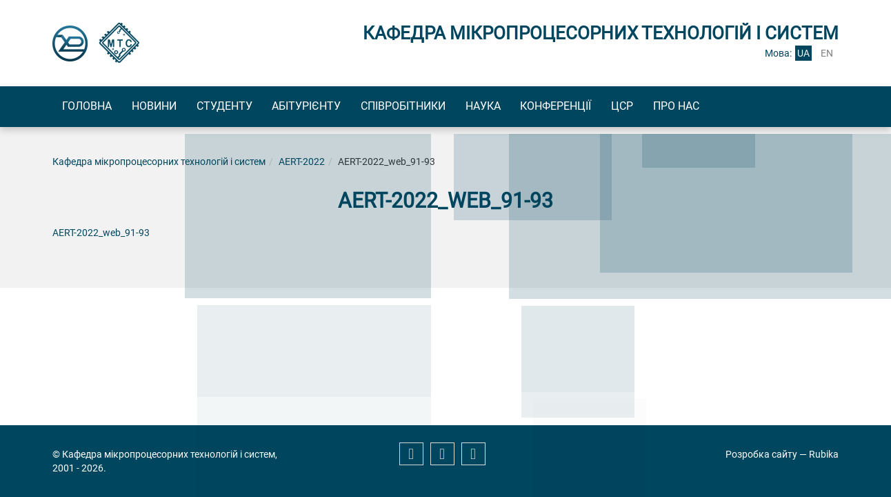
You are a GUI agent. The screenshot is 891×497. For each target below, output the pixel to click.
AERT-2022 (302, 164)
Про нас (777, 107)
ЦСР (712, 107)
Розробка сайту (761, 454)
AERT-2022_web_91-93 (101, 235)
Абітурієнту (348, 107)
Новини (172, 107)
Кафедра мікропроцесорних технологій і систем (159, 164)
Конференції (633, 107)
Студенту (254, 107)
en (827, 53)
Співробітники (456, 107)
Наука (548, 107)
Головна (93, 107)
